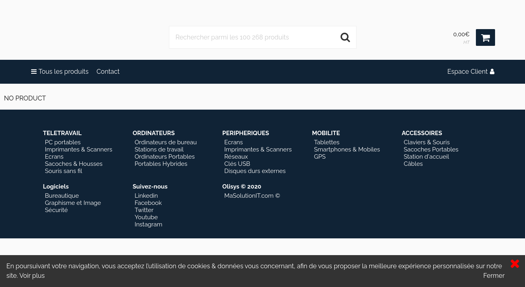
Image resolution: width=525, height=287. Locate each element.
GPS (319, 156)
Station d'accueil (426, 156)
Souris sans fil (63, 171)
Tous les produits (60, 71)
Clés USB (237, 163)
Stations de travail (159, 149)
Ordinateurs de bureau (166, 142)
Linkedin (146, 195)
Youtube (146, 217)
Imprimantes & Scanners (79, 149)
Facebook (148, 202)
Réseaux (236, 156)
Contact (108, 71)
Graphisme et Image (73, 202)
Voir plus (32, 275)
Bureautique (62, 195)
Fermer (494, 275)
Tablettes (326, 142)
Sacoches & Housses (74, 163)
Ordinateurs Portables (165, 156)
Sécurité (56, 210)
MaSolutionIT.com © (252, 195)
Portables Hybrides (161, 163)
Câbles (413, 163)
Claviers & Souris (427, 142)
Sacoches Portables (431, 149)
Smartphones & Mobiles (347, 149)
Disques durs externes (255, 171)
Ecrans (54, 156)
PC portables (63, 142)
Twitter (144, 210)
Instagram (148, 224)
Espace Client (470, 71)
